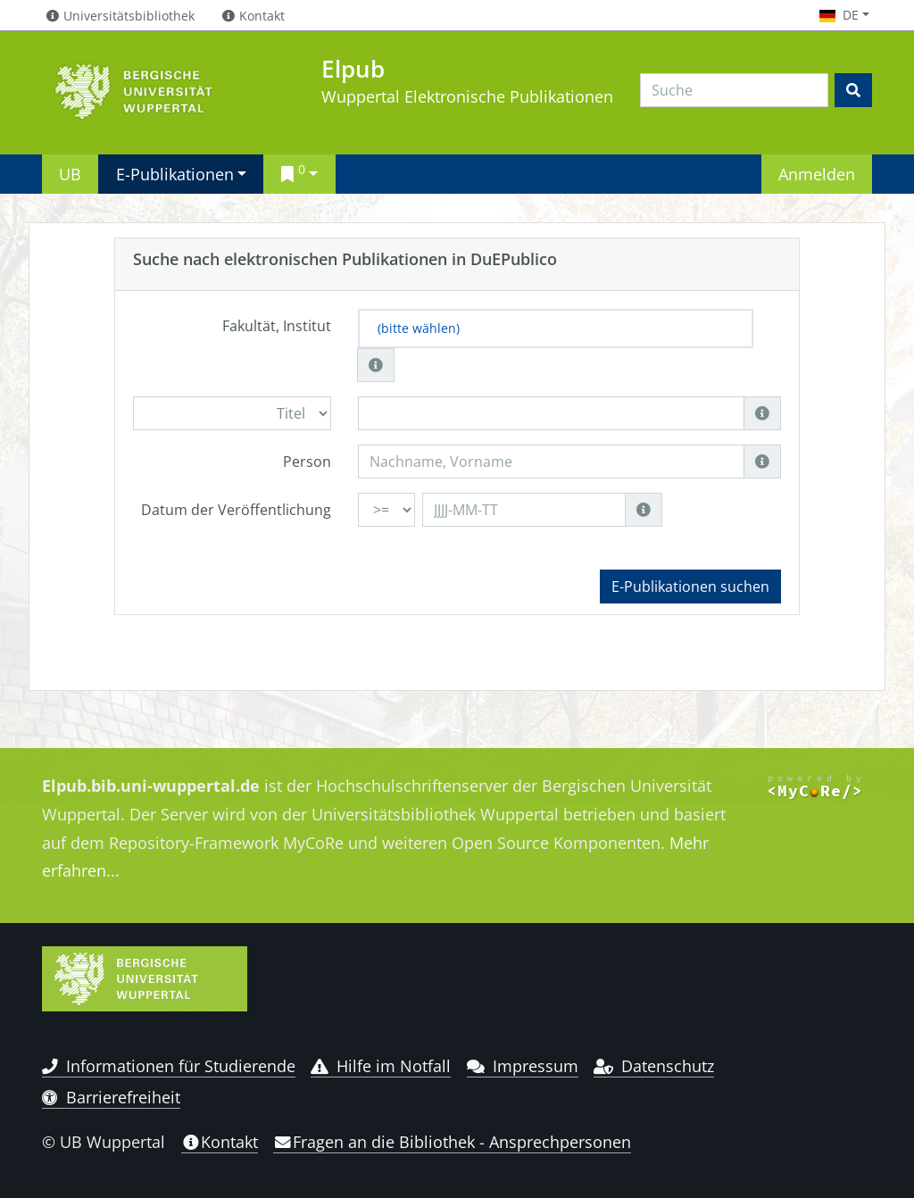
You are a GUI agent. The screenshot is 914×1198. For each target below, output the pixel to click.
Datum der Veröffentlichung (236, 510)
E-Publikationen (175, 173)
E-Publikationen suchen (690, 586)
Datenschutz (654, 1066)
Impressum (522, 1066)
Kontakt (219, 1141)
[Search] (734, 90)
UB (70, 173)
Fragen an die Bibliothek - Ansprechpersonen (452, 1141)
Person (307, 461)
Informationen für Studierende (168, 1066)
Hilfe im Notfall (381, 1066)
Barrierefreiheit (111, 1097)
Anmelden (816, 173)
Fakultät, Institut (276, 326)
